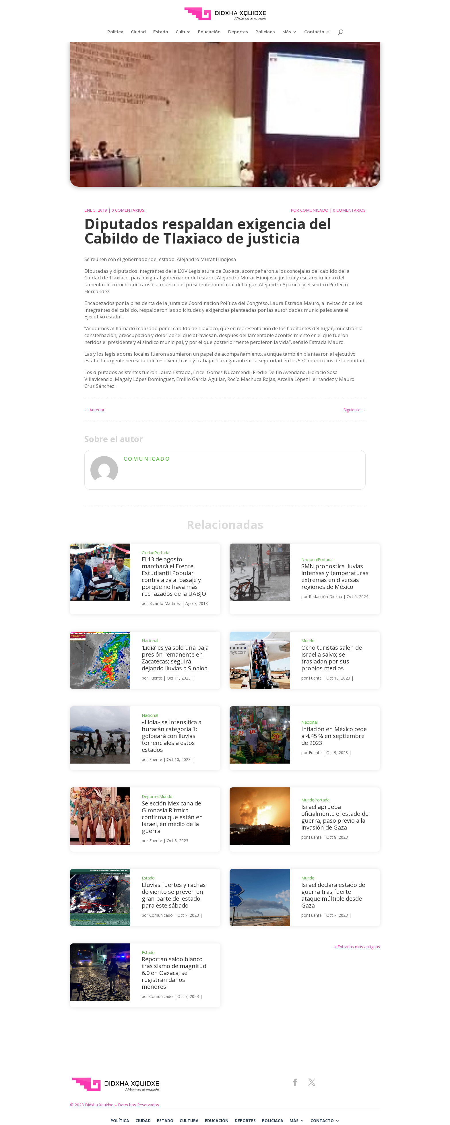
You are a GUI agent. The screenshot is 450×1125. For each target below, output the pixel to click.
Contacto (314, 32)
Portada (161, 552)
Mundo (308, 640)
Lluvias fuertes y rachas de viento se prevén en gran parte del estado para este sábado (174, 895)
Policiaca (265, 32)
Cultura (183, 32)
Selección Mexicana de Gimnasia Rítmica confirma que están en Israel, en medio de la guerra (172, 817)
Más (286, 32)
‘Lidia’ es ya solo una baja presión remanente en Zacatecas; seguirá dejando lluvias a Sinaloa (175, 658)
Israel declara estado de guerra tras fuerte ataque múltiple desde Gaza (333, 895)
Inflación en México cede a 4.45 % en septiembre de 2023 (334, 736)
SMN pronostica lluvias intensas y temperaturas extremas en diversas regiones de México (334, 576)
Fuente (155, 678)
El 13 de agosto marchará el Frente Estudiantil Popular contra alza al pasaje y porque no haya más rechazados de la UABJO (174, 576)
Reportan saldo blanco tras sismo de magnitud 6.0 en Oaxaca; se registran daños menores (174, 972)
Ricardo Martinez (165, 603)
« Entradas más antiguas (357, 946)
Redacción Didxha (325, 596)
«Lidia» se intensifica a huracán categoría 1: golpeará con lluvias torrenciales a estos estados (171, 736)
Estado (160, 32)
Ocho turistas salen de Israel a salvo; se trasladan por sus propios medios (331, 658)
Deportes (238, 32)
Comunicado (314, 210)
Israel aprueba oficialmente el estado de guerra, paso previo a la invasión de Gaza (334, 817)
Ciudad (138, 32)
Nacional (309, 559)
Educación (209, 32)
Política (115, 32)
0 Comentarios (128, 210)
